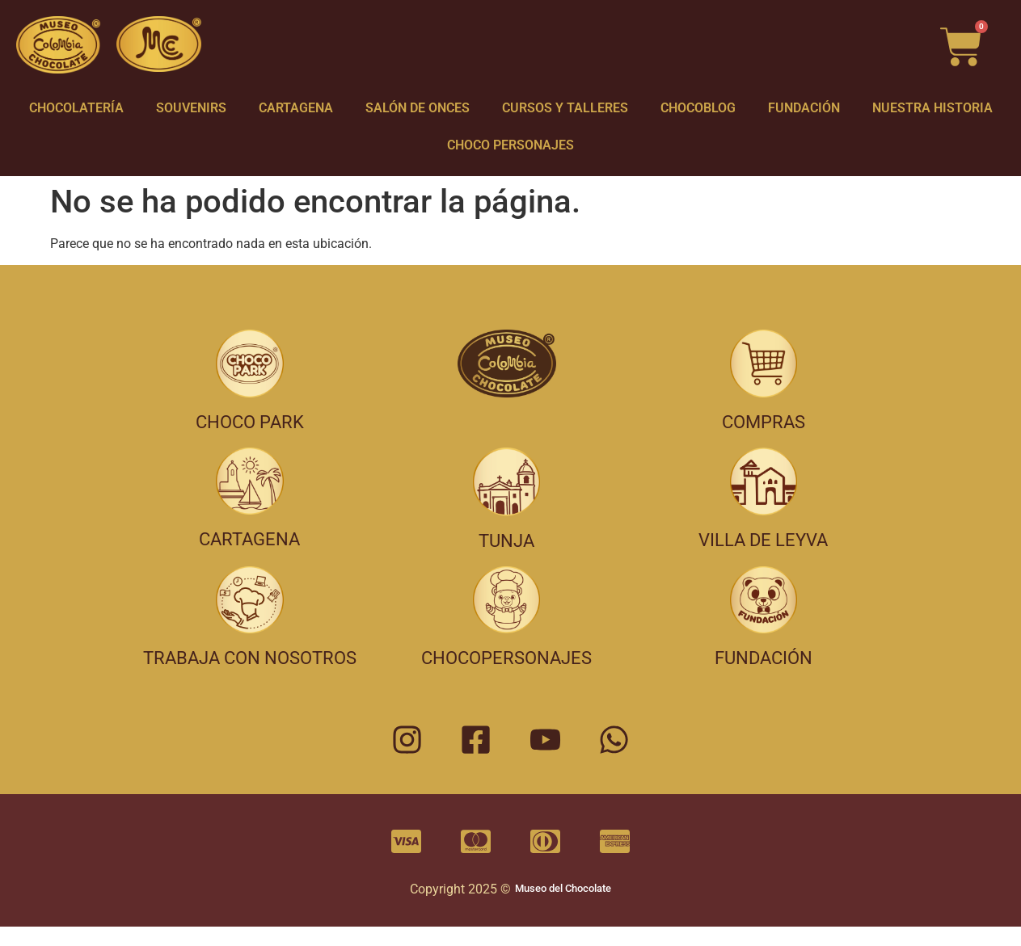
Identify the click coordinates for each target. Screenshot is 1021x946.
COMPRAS (763, 422)
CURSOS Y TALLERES (565, 108)
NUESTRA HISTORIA (932, 108)
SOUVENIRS (191, 108)
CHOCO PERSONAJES (510, 145)
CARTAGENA (296, 108)
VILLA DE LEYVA (763, 540)
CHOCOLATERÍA (76, 108)
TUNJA (506, 541)
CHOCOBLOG (698, 108)
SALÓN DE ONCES (417, 108)
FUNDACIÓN (804, 108)
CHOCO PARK (250, 422)
